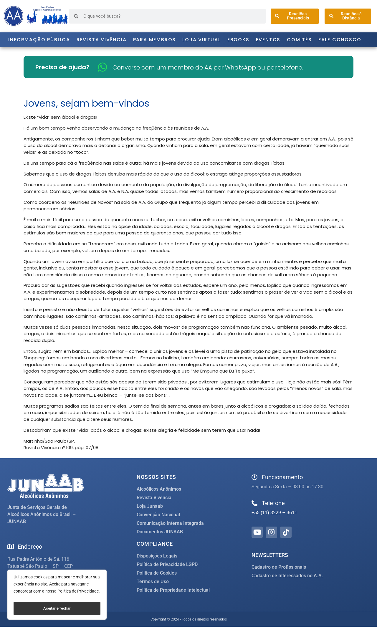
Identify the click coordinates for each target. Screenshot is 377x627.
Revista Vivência (102, 39)
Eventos (268, 39)
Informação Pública (39, 39)
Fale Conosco (339, 39)
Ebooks (238, 39)
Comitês (299, 39)
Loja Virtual (201, 39)
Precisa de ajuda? (62, 67)
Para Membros (154, 39)
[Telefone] (254, 503)
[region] (57, 596)
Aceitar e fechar (57, 608)
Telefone (273, 503)
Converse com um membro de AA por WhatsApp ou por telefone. (208, 67)
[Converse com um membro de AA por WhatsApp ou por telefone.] (102, 67)
